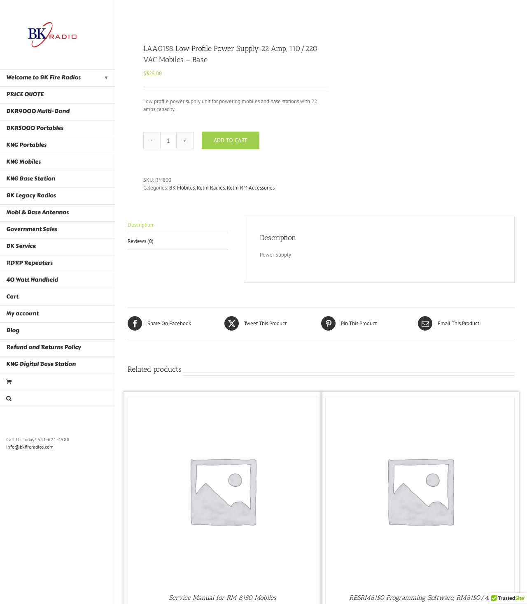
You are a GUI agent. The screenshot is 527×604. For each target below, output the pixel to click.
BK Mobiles (182, 187)
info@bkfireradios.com (30, 447)
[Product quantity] (168, 140)
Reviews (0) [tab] (141, 241)
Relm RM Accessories (251, 187)
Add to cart (230, 140)
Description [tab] (140, 224)
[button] (57, 398)
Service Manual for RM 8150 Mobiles (222, 598)
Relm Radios (211, 187)
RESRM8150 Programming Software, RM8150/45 (420, 598)
